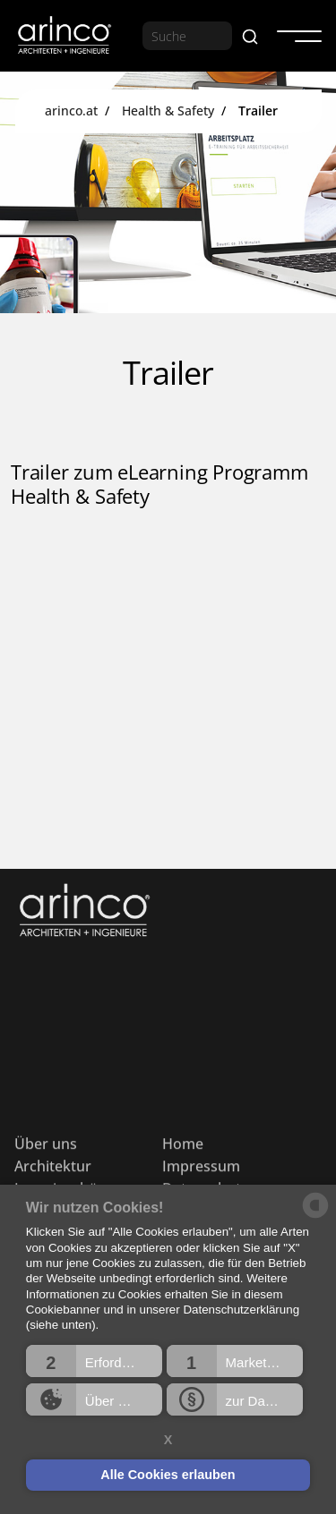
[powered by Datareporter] (315, 1216)
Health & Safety (168, 110)
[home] (63, 36)
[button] (94, 1361)
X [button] (168, 1440)
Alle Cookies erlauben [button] (167, 1474)
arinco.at (71, 110)
